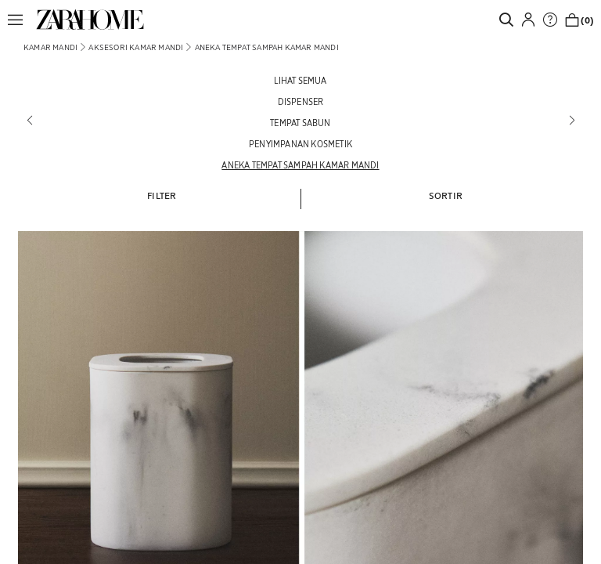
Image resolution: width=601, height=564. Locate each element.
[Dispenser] (300, 101)
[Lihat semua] (300, 80)
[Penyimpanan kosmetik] (300, 144)
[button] (19, 19)
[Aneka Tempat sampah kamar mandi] (300, 165)
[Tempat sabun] (300, 122)
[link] (90, 19)
